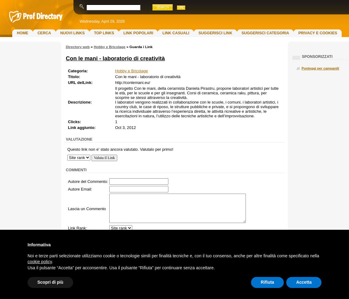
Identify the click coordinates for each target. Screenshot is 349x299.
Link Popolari (138, 33)
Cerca (44, 33)
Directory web (78, 47)
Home (22, 33)
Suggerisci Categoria (265, 33)
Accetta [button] (304, 282)
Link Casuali (175, 33)
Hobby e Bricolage (110, 47)
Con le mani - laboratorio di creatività (115, 58)
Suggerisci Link (215, 33)
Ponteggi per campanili (320, 68)
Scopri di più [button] (50, 282)
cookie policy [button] (40, 261)
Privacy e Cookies (317, 33)
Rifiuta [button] (267, 282)
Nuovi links (72, 33)
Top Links (104, 33)
